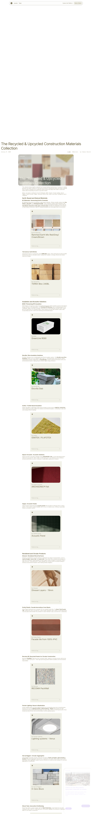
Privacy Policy (43, 811)
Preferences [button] (87, 811)
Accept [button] (80, 811)
